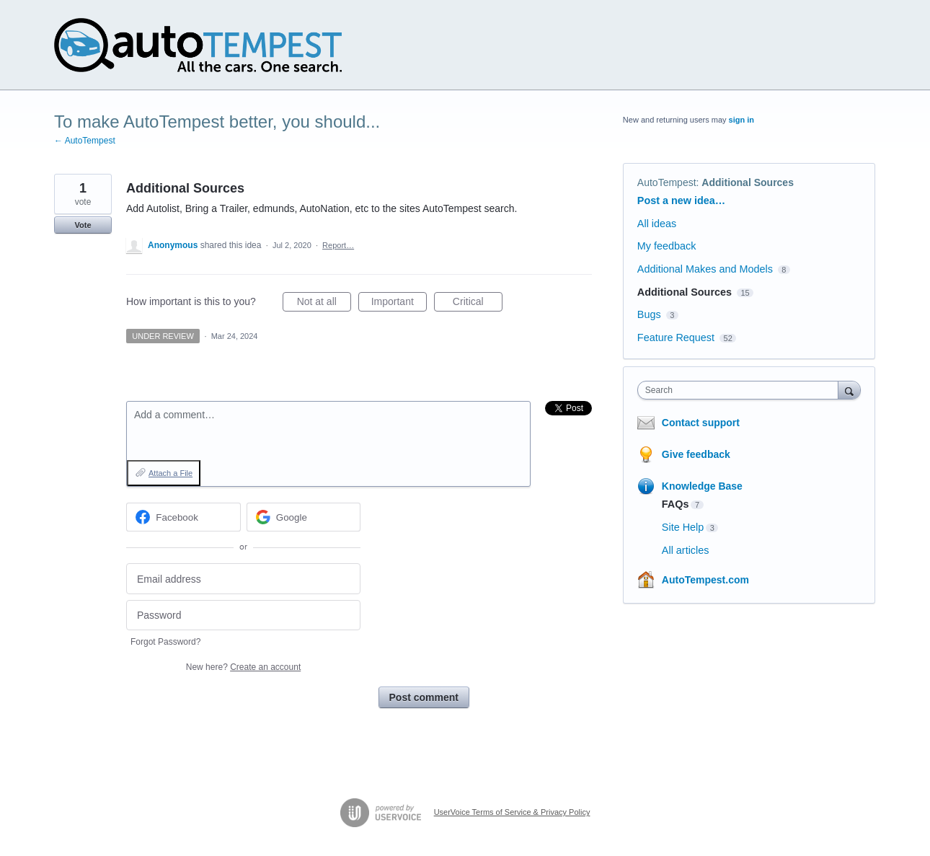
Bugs (649, 314)
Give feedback (696, 454)
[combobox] (741, 390)
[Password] (243, 615)
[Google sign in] (304, 517)
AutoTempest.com (705, 580)
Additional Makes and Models (705, 269)
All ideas (656, 223)
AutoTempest (666, 182)
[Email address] (243, 578)
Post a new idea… (681, 200)
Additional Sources (747, 182)
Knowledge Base (702, 486)
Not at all (324, 304)
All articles (685, 550)
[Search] (849, 390)
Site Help (683, 527)
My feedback (666, 246)
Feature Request (675, 337)
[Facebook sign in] (183, 517)
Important (399, 304)
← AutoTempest (84, 141)
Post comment (424, 697)
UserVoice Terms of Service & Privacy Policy (512, 812)
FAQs (675, 504)
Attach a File (170, 473)
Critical (477, 304)
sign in (741, 119)
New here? (243, 667)
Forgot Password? (165, 642)
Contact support (701, 423)
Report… (338, 245)
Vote (82, 225)
